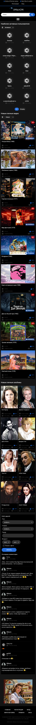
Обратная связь (9, 712)
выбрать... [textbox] (7, 522)
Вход (23, 4)
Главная (7, 709)
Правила (21, 712)
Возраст (4, 539)
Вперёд (22, 109)
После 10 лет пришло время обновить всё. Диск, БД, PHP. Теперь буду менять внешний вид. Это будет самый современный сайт (17, 575)
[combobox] (18, 522)
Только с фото (9, 545)
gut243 (9, 653)
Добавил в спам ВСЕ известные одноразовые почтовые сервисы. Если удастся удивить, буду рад (18, 600)
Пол (3, 519)
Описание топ (7, 658)
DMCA (30, 712)
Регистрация (15, 4)
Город (4, 532)
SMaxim (9, 568)
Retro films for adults (27, 1)
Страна (4, 525)
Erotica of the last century (11, 1)
